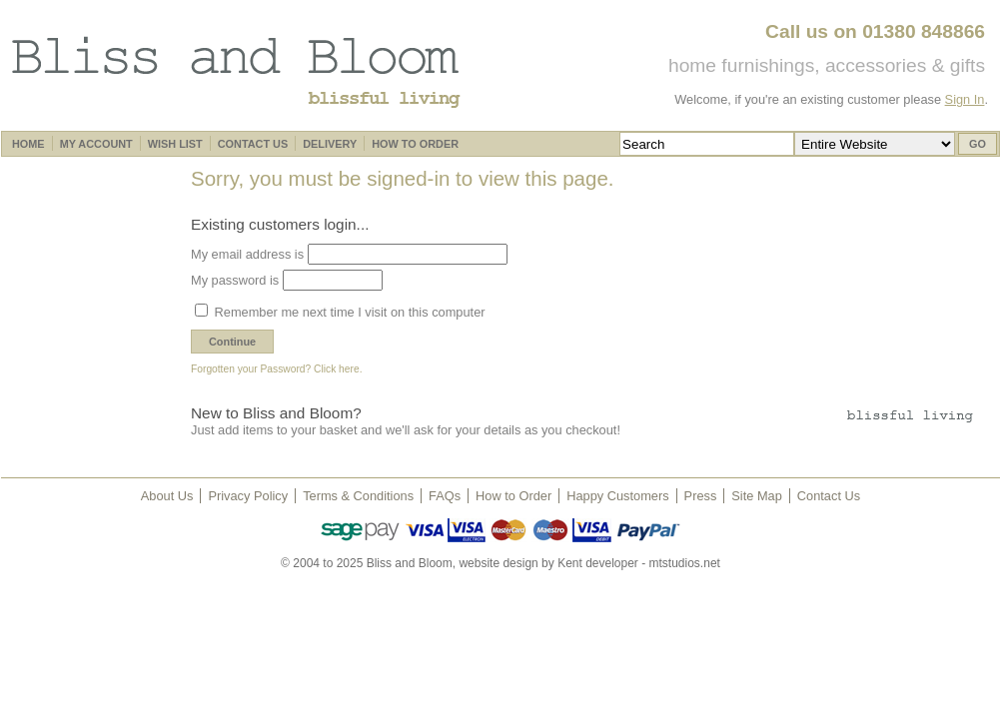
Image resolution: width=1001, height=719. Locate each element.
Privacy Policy (248, 495)
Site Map (756, 495)
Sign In (965, 99)
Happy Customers (617, 495)
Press (700, 495)
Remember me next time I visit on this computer (348, 312)
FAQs (445, 495)
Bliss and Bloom (236, 71)
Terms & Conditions (358, 495)
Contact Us (828, 495)
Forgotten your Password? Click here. (276, 368)
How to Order (513, 495)
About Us (167, 495)
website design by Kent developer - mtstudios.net (589, 563)
